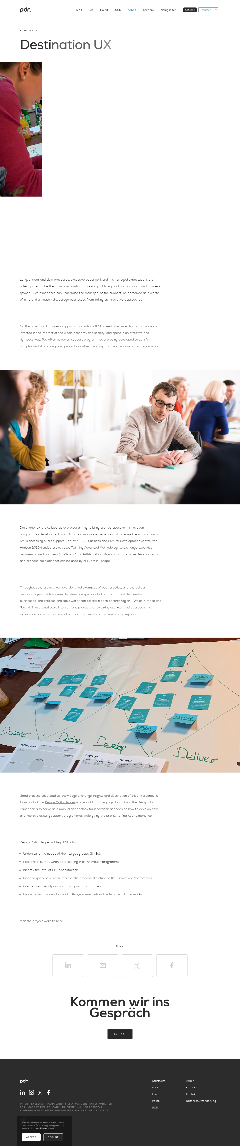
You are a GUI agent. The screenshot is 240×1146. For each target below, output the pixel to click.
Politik (104, 10)
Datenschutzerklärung (201, 1101)
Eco (91, 10)
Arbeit (132, 10)
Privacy (44, 1128)
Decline (53, 1137)
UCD (118, 10)
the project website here (45, 921)
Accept (31, 1137)
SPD (79, 10)
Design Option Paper (60, 802)
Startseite (158, 1081)
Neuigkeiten (168, 10)
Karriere (148, 10)
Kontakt (190, 10)
